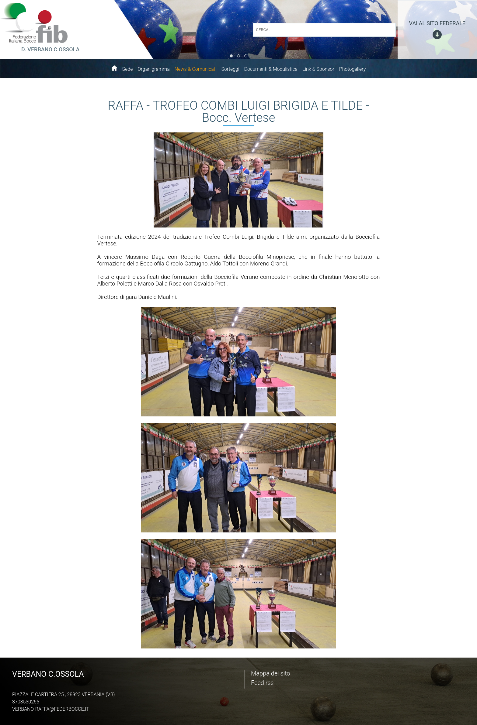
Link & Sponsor (318, 69)
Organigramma (153, 69)
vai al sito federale (437, 23)
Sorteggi (230, 69)
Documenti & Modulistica (271, 69)
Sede (127, 69)
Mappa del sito (270, 673)
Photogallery (352, 69)
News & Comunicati (196, 69)
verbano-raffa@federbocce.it (50, 709)
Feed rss (262, 682)
